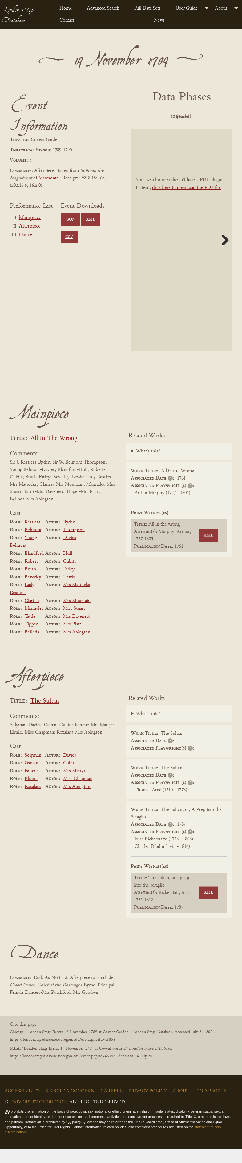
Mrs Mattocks (76, 599)
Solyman (33, 769)
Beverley (33, 591)
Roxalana (33, 800)
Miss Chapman (77, 792)
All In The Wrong (53, 452)
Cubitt (69, 575)
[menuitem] (68, 8)
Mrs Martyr (74, 784)
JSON (70, 219)
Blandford (34, 567)
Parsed (197, 130)
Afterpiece (29, 226)
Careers (111, 1104)
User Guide (186, 8)
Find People (211, 1104)
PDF (163, 116)
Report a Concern (70, 1104)
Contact (66, 20)
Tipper (31, 638)
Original (196, 116)
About (221, 8)
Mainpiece (30, 218)
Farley (69, 583)
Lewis (69, 591)
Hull (67, 567)
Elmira (31, 792)
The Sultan (44, 715)
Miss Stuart (74, 622)
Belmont (33, 543)
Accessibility (22, 1104)
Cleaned (163, 130)
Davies (69, 551)
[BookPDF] (181, 254)
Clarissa (32, 614)
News (159, 20)
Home (65, 8)
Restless (32, 536)
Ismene (32, 784)
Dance (25, 235)
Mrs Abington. (77, 646)
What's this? (148, 465)
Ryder (69, 536)
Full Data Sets (147, 8)
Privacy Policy (147, 1104)
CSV (69, 237)
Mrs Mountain (77, 614)
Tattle (30, 630)
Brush (30, 583)
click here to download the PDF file (186, 201)
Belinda (32, 646)
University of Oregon (38, 1116)
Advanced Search (103, 8)
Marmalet (34, 622)
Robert (31, 575)
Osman (31, 776)
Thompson (74, 543)
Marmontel (49, 178)
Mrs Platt (72, 638)
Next (223, 254)
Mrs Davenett (76, 630)
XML (90, 219)
